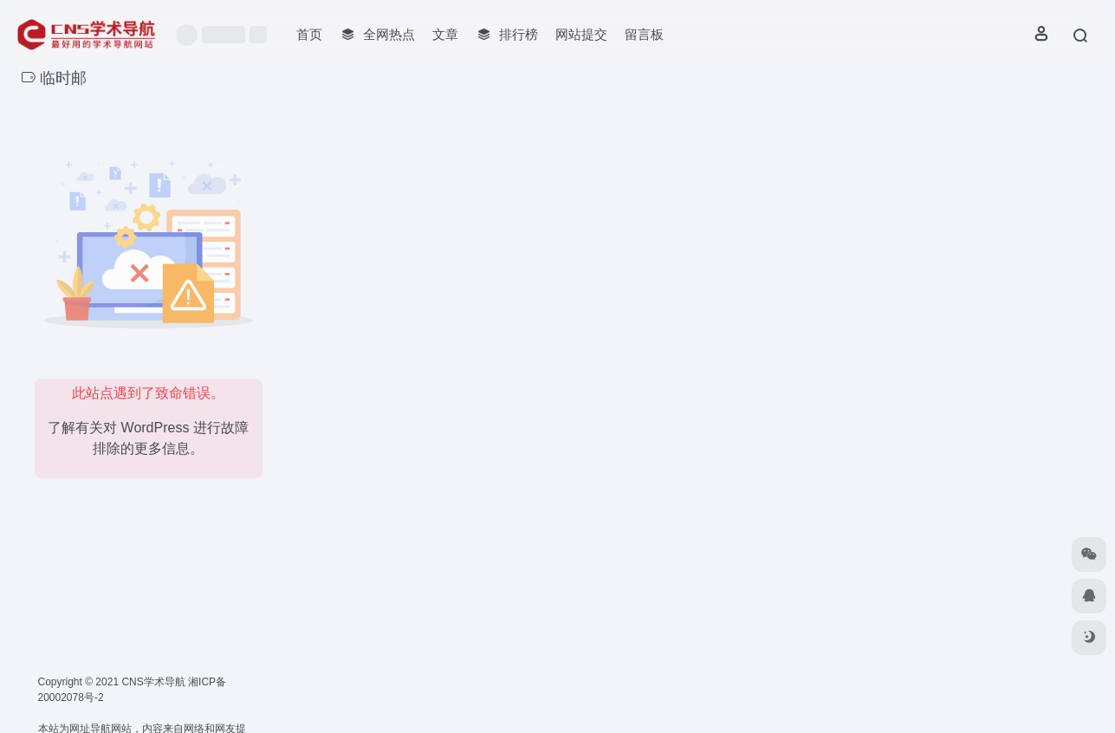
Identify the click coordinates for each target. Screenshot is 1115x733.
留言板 (644, 34)
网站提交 (581, 34)
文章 (445, 34)
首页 (309, 34)
